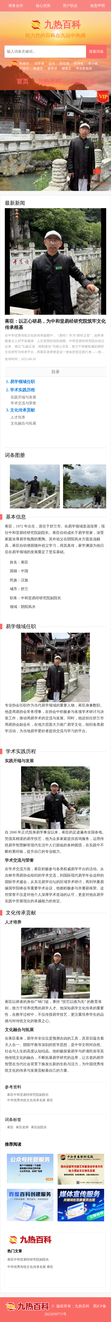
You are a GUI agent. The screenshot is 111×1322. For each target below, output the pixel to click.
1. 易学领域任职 (20, 381)
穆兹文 (66, 68)
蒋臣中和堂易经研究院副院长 (28, 1094)
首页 (22, 81)
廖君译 (52, 68)
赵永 (52, 63)
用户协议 (70, 6)
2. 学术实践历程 (20, 390)
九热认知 (82, 81)
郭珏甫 (64, 63)
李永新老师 (84, 68)
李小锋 (93, 63)
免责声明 (97, 6)
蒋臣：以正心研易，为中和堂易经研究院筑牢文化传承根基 (55, 324)
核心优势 (43, 6)
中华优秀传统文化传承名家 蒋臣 (30, 1100)
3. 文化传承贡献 (20, 410)
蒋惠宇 (38, 68)
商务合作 (15, 6)
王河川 (24, 68)
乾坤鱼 (78, 63)
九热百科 (49, 81)
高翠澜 (39, 63)
